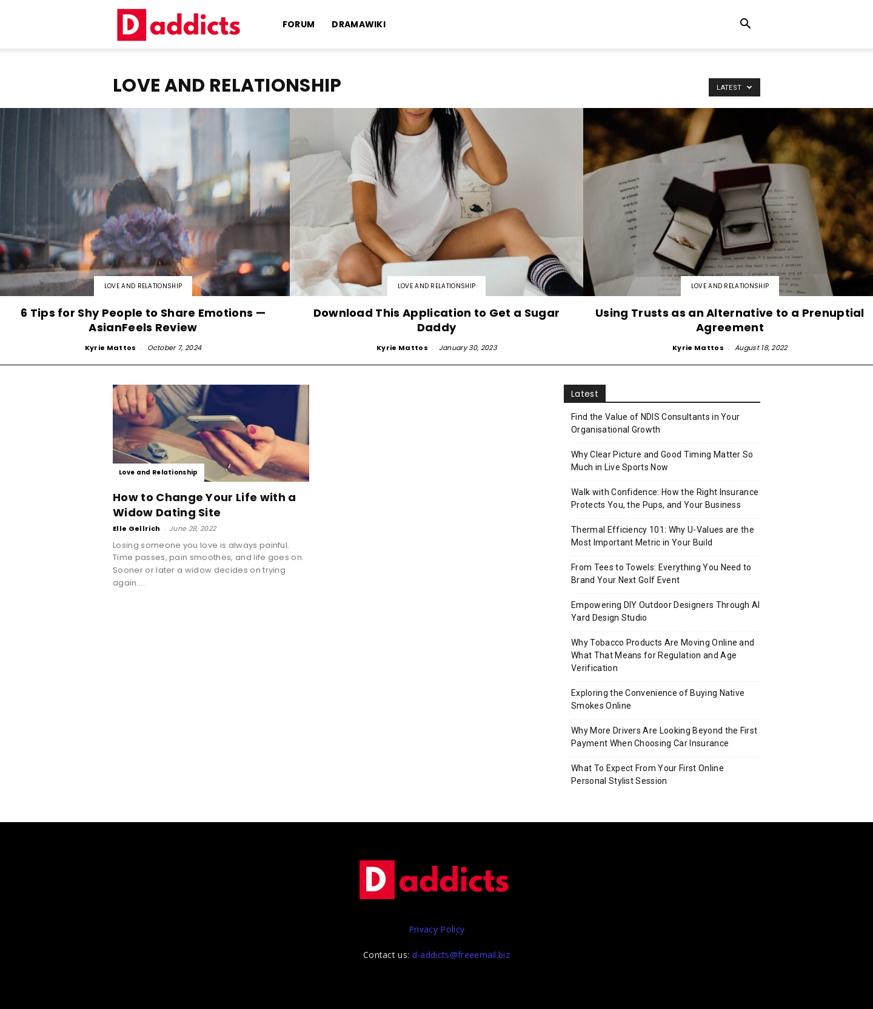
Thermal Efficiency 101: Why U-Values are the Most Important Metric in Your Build (662, 536)
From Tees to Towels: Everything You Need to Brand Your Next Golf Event (661, 573)
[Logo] (181, 24)
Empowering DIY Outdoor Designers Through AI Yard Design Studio (665, 611)
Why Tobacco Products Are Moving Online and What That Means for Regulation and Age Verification (662, 655)
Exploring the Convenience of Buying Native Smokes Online (657, 699)
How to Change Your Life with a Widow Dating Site (204, 505)
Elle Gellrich (136, 528)
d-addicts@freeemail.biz (461, 954)
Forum (299, 24)
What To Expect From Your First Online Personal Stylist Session (647, 774)
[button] (745, 25)
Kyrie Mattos (110, 348)
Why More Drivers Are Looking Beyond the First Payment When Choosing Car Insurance (664, 737)
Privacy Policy (436, 929)
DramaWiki (359, 24)
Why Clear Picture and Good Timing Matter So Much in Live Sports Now (662, 461)
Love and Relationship (143, 286)
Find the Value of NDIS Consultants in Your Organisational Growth (655, 423)
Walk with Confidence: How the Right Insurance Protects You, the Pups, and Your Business (664, 498)
